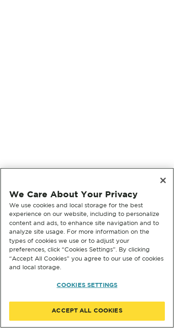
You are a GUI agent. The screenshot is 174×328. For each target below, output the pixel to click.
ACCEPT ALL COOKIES (87, 310)
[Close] (163, 180)
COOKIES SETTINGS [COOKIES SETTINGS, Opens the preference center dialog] (87, 285)
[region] (87, 248)
